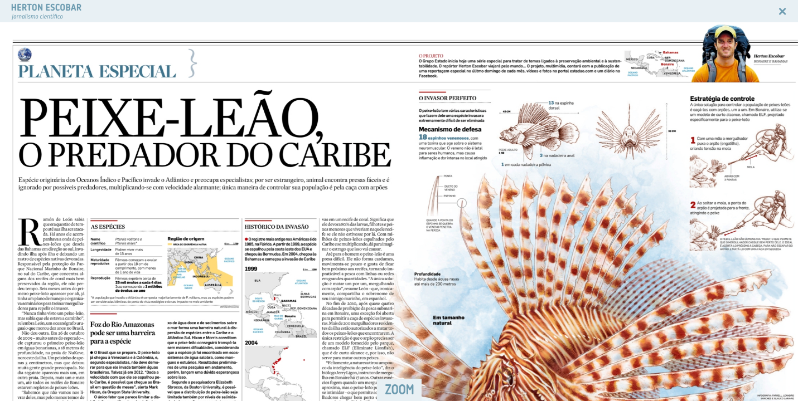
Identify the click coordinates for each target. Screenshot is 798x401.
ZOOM (399, 389)
